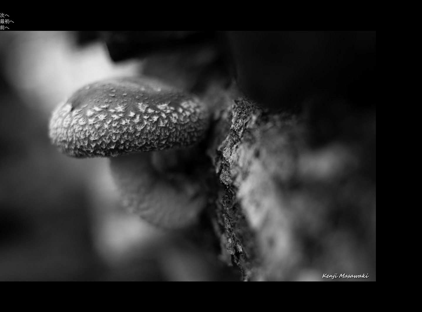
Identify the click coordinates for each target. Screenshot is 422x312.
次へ (4, 15)
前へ (4, 27)
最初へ (7, 21)
